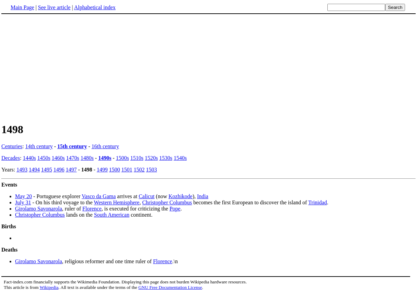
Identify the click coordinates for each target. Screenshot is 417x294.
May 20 (23, 196)
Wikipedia (49, 287)
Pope (174, 209)
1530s (165, 158)
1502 (139, 169)
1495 (46, 169)
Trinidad (317, 202)
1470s (72, 158)
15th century (72, 146)
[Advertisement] (58, 68)
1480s (87, 158)
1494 (34, 169)
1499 (102, 169)
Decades (10, 158)
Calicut (146, 196)
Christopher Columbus (167, 202)
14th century (39, 146)
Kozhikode (180, 196)
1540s (180, 158)
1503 (151, 169)
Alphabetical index (94, 7)
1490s (104, 158)
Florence (92, 209)
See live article (54, 7)
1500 (114, 169)
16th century (105, 146)
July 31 (23, 202)
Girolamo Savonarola (38, 209)
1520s (151, 158)
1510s (136, 158)
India (202, 196)
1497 (71, 169)
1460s (58, 158)
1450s (43, 158)
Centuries (11, 146)
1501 (126, 169)
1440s (29, 158)
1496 (58, 169)
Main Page (22, 7)
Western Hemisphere (116, 202)
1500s (122, 158)
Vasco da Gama (99, 196)
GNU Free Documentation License (170, 287)
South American (112, 215)
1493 (21, 169)
